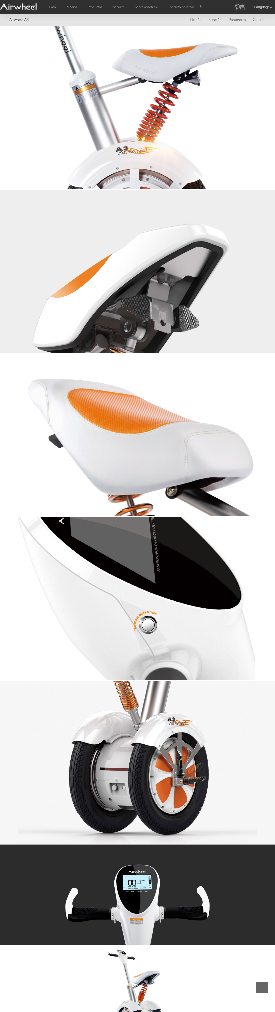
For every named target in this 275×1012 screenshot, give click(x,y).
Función (215, 20)
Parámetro (237, 20)
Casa (52, 7)
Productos (95, 7)
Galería (259, 20)
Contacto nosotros (181, 7)
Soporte (118, 7)
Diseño (196, 20)
